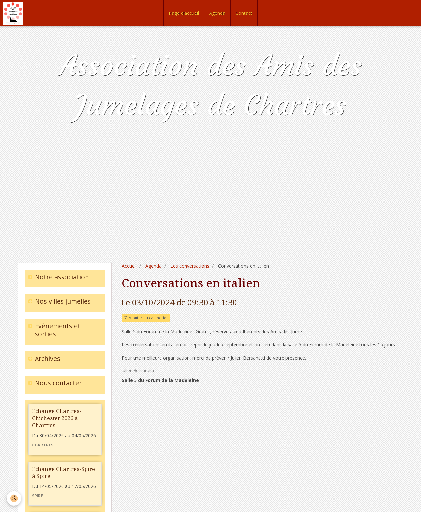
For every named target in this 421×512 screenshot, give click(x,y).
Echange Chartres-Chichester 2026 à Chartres (56, 418)
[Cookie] (14, 498)
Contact (243, 13)
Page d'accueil (184, 13)
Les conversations (189, 266)
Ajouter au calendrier (146, 317)
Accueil (129, 266)
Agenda (217, 13)
